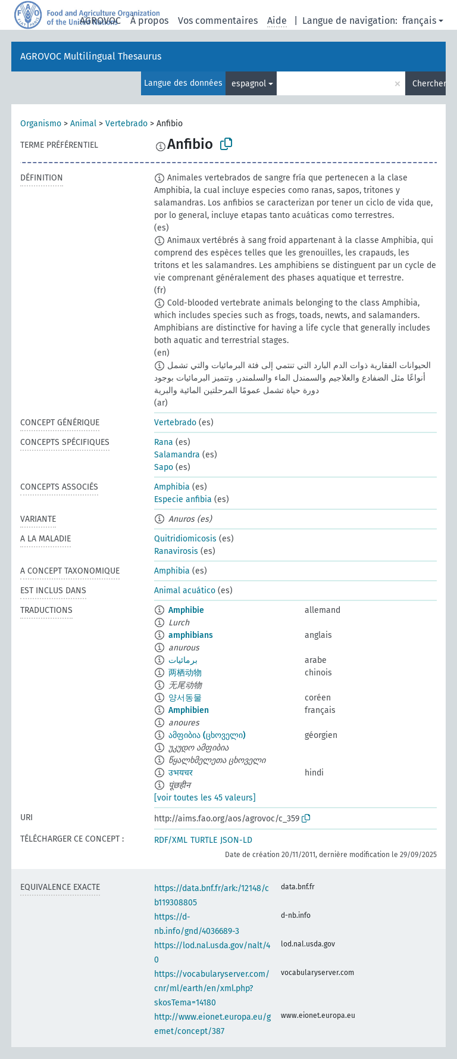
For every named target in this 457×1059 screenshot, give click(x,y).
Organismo (40, 124)
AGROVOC (100, 20)
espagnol (248, 84)
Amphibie (186, 610)
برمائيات (183, 660)
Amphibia (172, 487)
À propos (149, 20)
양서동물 (185, 698)
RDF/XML (170, 840)
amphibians (190, 635)
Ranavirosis (176, 551)
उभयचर (180, 773)
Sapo (163, 467)
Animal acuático (184, 590)
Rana (163, 442)
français (419, 20)
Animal (83, 124)
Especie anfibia (183, 499)
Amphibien (188, 710)
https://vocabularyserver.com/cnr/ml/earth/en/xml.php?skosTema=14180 (212, 988)
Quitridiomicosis (185, 539)
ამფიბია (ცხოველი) (207, 735)
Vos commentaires (218, 20)
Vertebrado (126, 124)
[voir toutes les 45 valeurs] (205, 798)
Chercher (429, 84)
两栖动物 (185, 673)
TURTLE (203, 840)
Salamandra (177, 455)
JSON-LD (236, 840)
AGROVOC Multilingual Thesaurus (90, 56)
